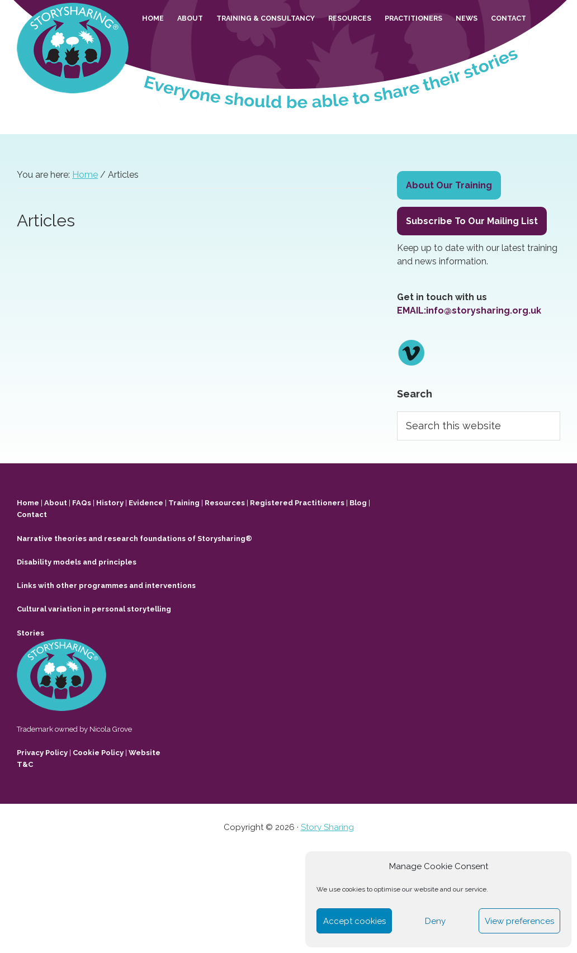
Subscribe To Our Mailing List (472, 221)
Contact (32, 514)
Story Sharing (327, 827)
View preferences (519, 921)
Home (28, 503)
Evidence (146, 503)
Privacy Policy (42, 752)
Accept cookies (354, 921)
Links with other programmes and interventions (106, 585)
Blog (358, 503)
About (55, 503)
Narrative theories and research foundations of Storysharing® (134, 538)
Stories (30, 633)
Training (184, 503)
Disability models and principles (76, 562)
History (110, 503)
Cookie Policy (98, 752)
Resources (225, 503)
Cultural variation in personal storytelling (94, 609)
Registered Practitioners (297, 503)
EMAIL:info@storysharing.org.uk (469, 310)
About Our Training (449, 185)
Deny (435, 921)
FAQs (81, 503)
